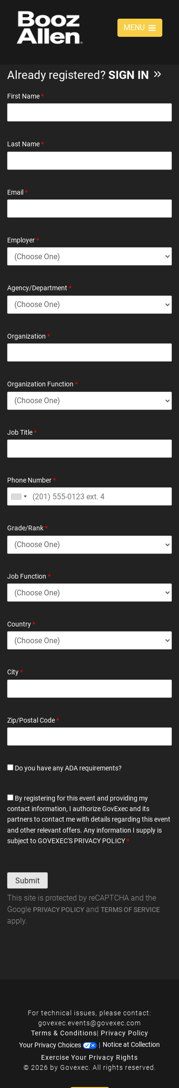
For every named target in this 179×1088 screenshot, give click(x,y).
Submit (27, 880)
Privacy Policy (58, 909)
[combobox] (19, 496)
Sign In (135, 75)
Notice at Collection (131, 1044)
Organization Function (42, 384)
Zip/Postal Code (33, 720)
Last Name (25, 144)
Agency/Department (39, 288)
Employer (23, 240)
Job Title (22, 432)
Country (21, 624)
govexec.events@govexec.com (89, 1023)
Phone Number (31, 480)
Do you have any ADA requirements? (64, 768)
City (15, 672)
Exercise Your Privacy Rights (89, 1057)
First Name (25, 96)
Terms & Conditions (64, 1033)
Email (17, 192)
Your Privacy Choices (58, 1044)
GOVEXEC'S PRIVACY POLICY (81, 841)
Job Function (29, 576)
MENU (140, 27)
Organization (28, 336)
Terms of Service (130, 909)
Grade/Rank (27, 528)
